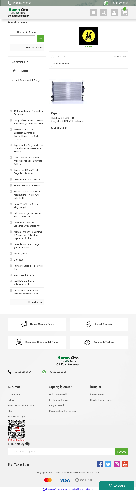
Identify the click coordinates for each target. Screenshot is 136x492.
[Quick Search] (22, 38)
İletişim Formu (97, 394)
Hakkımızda (14, 394)
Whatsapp (117, 486)
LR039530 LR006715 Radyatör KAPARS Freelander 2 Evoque (67, 119)
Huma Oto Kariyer (16, 416)
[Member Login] (114, 12)
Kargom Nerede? (57, 405)
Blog (10, 411)
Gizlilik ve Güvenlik (58, 394)
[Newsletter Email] (68, 451)
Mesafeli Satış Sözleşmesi (62, 411)
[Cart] (124, 12)
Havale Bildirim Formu (101, 400)
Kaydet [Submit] (121, 451)
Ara (40, 38)
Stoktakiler (60, 57)
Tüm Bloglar (35, 302)
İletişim (11, 400)
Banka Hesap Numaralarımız (22, 405)
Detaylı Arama (34, 47)
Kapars (23, 22)
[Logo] (18, 13)
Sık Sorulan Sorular (58, 400)
